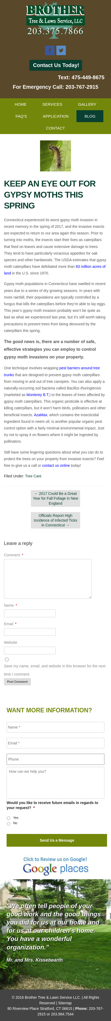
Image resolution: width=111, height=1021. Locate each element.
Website (10, 642)
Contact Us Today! (56, 65)
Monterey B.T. (38, 395)
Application (56, 116)
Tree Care (33, 476)
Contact (55, 128)
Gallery (87, 104)
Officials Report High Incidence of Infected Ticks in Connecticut (55, 520)
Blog (89, 116)
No (15, 823)
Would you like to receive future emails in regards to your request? (52, 805)
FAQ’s (21, 116)
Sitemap (64, 1003)
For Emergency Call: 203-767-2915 (55, 87)
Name (10, 605)
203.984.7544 (62, 1014)
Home (21, 104)
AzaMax (40, 415)
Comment (13, 555)
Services (52, 104)
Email (10, 624)
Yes (15, 818)
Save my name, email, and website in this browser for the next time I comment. (54, 670)
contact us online (56, 465)
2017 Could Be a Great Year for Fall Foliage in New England (55, 498)
